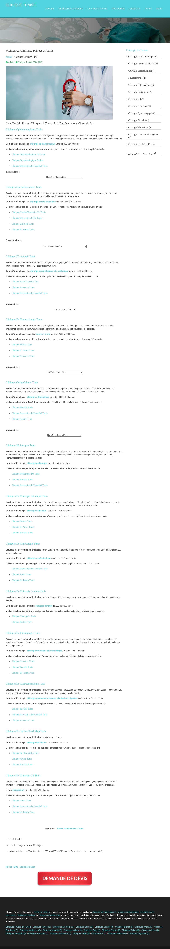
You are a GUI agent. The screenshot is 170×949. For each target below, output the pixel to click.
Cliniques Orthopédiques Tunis (19, 378)
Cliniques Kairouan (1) (26, 925)
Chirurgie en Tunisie (142, 46)
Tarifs (151, 7)
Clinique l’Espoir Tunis (20, 220)
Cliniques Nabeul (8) (66, 921)
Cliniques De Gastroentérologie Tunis (22, 680)
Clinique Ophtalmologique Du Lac (25, 156)
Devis (162, 7)
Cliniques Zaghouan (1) (127, 925)
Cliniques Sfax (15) (81, 918)
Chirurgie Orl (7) (141, 95)
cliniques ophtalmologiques (101, 906)
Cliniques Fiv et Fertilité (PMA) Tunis (23, 727)
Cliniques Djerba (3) (121, 918)
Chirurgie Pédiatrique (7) (145, 88)
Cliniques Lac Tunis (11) (60, 918)
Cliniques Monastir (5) (45, 921)
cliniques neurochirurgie (35, 910)
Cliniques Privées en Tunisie (15, 918)
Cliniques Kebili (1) (69, 925)
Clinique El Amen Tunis (20, 523)
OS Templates (161, 944)
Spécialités (121, 7)
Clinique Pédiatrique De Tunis (23, 470)
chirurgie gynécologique (36, 555)
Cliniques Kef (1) (87, 925)
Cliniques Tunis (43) (39, 918)
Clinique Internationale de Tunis (24, 214)
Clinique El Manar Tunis (20, 226)
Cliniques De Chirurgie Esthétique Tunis (24, 492)
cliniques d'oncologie (12, 910)
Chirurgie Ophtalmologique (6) (147, 53)
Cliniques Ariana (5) (141, 918)
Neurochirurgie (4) (142, 74)
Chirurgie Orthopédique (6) (146, 81)
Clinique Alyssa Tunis (19, 755)
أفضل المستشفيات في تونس (147, 150)
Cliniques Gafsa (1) (143, 921)
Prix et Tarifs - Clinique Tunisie (17, 863)
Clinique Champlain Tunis (21, 612)
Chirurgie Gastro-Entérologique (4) (148, 132)
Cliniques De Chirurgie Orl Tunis (20, 772)
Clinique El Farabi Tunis (20, 346)
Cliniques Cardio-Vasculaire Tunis (21, 183)
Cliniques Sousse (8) (101, 918)
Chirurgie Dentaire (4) (143, 116)
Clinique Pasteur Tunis (19, 517)
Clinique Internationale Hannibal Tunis (27, 162)
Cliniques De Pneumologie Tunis (20, 629)
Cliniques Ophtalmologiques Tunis (21, 125)
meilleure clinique (39, 906)
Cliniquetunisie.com (48, 944)
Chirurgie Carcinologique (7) (146, 67)
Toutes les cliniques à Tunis (69, 825)
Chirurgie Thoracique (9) (145, 124)
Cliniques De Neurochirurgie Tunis (21, 315)
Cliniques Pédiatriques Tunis (18, 441)
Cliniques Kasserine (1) (48, 925)
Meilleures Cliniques (74, 7)
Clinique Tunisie (18, 5)
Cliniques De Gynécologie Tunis (20, 540)
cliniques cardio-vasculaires (149, 906)
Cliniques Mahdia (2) (105, 925)
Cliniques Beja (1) (85, 921)
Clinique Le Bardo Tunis (20, 576)
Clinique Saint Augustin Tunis (22, 278)
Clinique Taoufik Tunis (19, 404)
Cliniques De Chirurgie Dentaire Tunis (23, 587)
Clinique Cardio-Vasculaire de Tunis (26, 208)
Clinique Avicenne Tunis (20, 283)
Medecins (138, 7)
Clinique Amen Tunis (18, 571)
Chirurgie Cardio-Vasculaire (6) (148, 60)
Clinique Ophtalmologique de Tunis (25, 151)
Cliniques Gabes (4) (124, 921)
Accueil (52, 7)
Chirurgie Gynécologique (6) (146, 109)
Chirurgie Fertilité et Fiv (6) (146, 140)
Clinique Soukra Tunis (19, 341)
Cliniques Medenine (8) (23, 921)
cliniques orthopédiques (125, 906)
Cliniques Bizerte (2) (104, 921)
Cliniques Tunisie (100, 7)
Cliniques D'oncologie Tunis (17, 252)
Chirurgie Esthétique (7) (144, 102)
